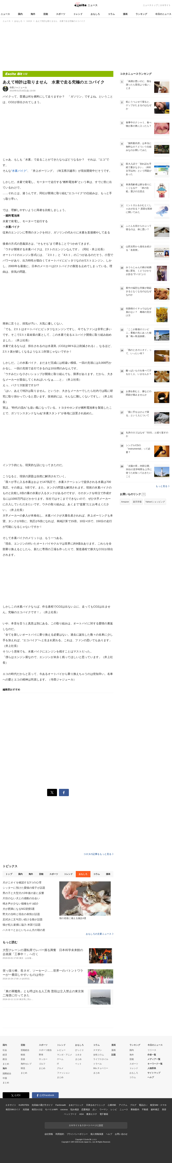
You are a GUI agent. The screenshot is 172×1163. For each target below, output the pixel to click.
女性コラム (98, 1054)
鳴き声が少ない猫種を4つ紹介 (21, 903)
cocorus (64, 1109)
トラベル (97, 1064)
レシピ (114, 1109)
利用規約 (60, 1134)
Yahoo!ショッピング (155, 502)
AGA (81, 1114)
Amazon (125, 502)
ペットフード (70, 1114)
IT (58, 1064)
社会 (5, 1050)
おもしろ (95, 14)
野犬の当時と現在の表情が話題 (21, 914)
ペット (78, 1064)
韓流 (23, 1068)
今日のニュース (163, 14)
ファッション (63, 1073)
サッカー (43, 1059)
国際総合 (7, 1073)
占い (95, 1109)
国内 (20, 14)
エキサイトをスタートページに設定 (86, 1125)
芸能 (45, 14)
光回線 (26, 1109)
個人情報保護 (96, 1134)
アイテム (123, 1105)
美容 (164, 1109)
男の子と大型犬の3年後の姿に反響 (23, 893)
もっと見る (162, 486)
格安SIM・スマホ (158, 1105)
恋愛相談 (85, 1109)
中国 (5, 1078)
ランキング (141, 14)
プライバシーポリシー (77, 1134)
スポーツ (60, 14)
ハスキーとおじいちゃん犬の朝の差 (24, 930)
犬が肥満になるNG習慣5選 (19, 908)
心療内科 (112, 1105)
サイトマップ (153, 1073)
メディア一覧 (153, 1059)
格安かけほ (37, 1109)
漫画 (125, 14)
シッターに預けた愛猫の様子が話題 (24, 887)
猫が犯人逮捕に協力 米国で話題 (22, 924)
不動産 (145, 1109)
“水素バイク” (19, 170)
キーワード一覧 (154, 1064)
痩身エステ (91, 1114)
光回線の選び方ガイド (42, 1105)
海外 (33, 14)
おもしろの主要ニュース (99, 934)
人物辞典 (151, 1068)
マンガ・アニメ (64, 1054)
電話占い (143, 1105)
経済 (5, 1054)
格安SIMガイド (13, 1109)
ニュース (5, 14)
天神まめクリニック (95, 1105)
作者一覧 (151, 1054)
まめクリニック (76, 1105)
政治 (5, 1059)
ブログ (133, 1105)
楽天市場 (137, 502)
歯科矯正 (155, 1109)
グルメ (60, 1068)
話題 (113, 1054)
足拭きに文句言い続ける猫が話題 (23, 919)
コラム (111, 14)
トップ (9, 874)
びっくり (79, 1050)
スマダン (97, 1050)
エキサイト (165, 5)
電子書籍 (104, 1114)
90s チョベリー (100, 1068)
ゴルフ (42, 1064)
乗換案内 (135, 1109)
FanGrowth (61, 1105)
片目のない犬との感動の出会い (21, 898)
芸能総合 (25, 1050)
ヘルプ (150, 1077)
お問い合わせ (121, 1134)
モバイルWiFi (51, 1109)
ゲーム (60, 1059)
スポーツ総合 (45, 1050)
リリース (152, 1050)
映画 (23, 1054)
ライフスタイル (100, 1059)
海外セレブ (26, 1064)
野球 (41, 1054)
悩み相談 (74, 1109)
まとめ (6, 1064)
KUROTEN (24, 1105)
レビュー (61, 1050)
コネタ (78, 1054)
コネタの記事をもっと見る (98, 854)
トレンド (78, 14)
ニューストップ (150, 5)
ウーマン (104, 1109)
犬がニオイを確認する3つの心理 (22, 882)
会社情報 (48, 1134)
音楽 (23, 1059)
